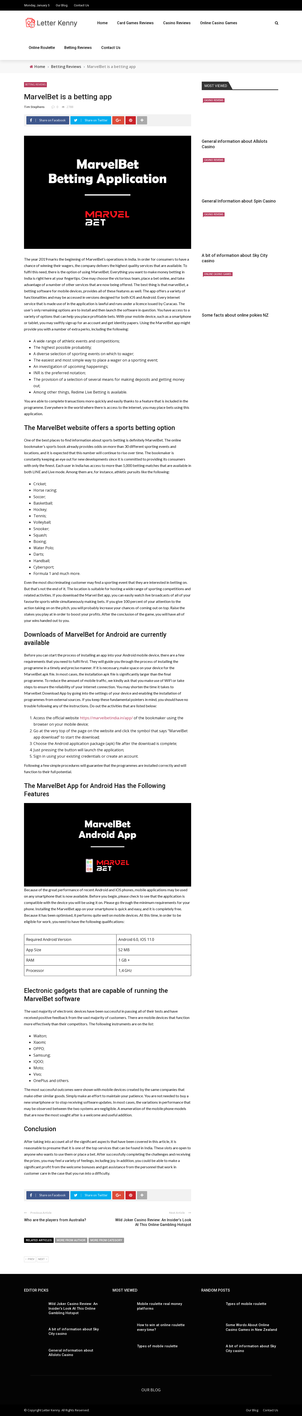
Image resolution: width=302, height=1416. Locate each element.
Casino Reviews (177, 23)
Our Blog (62, 5)
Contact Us (81, 5)
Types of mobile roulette (157, 1346)
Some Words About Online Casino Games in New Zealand (251, 1327)
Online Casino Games (218, 23)
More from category (106, 1240)
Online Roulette (42, 47)
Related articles (39, 1240)
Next (42, 1259)
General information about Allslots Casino (70, 1352)
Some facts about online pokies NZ (235, 315)
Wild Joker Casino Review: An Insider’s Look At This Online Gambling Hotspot (153, 1222)
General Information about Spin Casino (239, 201)
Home (102, 23)
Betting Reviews (78, 47)
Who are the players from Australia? (55, 1220)
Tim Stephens (34, 107)
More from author (71, 1240)
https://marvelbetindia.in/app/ (106, 717)
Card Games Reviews (135, 23)
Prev (29, 1259)
